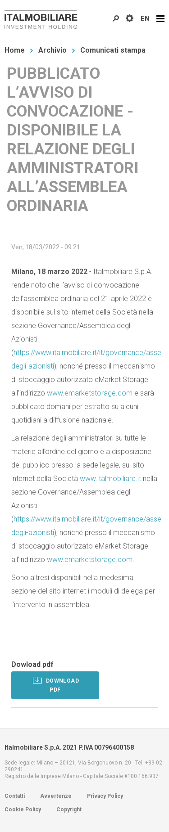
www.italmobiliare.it (110, 478)
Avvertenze (56, 796)
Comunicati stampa (113, 50)
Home (15, 50)
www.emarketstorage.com (89, 393)
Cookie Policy (23, 809)
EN (145, 18)
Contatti (15, 796)
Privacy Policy (105, 796)
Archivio (52, 50)
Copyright (69, 809)
